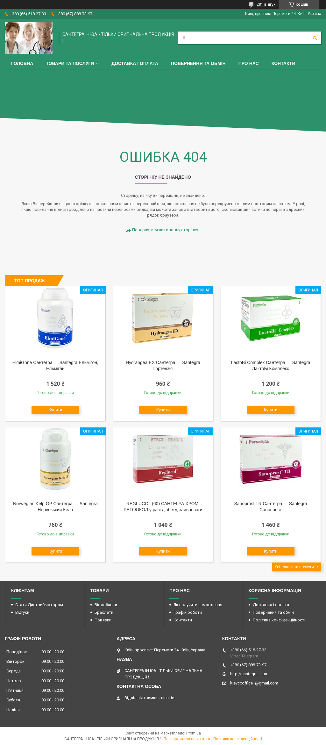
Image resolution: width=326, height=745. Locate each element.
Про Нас (248, 63)
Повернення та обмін (198, 63)
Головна (22, 63)
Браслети (104, 612)
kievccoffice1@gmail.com (254, 683)
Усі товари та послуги (294, 567)
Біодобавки (106, 604)
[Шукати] (314, 38)
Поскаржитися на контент (187, 739)
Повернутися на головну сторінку (165, 229)
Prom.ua (193, 733)
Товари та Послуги (70, 63)
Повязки (103, 620)
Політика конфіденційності (279, 620)
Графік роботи (188, 612)
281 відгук (266, 4)
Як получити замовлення (198, 604)
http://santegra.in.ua (248, 673)
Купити (55, 409)
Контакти (283, 63)
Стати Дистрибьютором (39, 604)
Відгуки (22, 612)
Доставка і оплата (134, 63)
